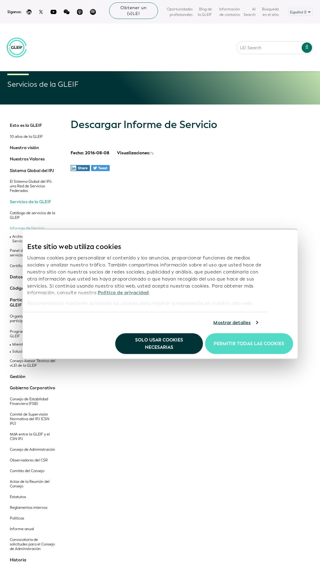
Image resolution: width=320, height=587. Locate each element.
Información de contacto (229, 12)
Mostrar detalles (232, 323)
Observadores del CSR (29, 460)
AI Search (250, 12)
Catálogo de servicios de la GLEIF (32, 215)
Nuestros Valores (27, 159)
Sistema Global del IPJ (32, 171)
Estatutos (18, 497)
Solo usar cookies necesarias (159, 343)
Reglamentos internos (28, 507)
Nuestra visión (24, 148)
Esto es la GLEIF (26, 125)
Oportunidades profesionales (180, 12)
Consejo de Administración (32, 449)
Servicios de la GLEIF (30, 202)
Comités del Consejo (27, 471)
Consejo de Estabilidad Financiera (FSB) (29, 401)
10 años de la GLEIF (26, 136)
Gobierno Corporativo (32, 388)
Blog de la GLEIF (205, 12)
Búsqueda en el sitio (270, 12)
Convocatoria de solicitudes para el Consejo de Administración (32, 544)
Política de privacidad (123, 293)
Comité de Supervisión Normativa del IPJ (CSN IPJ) (29, 419)
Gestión (17, 377)
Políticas (17, 518)
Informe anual (22, 529)
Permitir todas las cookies (249, 343)
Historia (18, 560)
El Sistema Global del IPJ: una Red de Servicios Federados (31, 186)
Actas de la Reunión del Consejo (30, 484)
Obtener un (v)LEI (133, 11)
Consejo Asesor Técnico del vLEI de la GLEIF (32, 363)
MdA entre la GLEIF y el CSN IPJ (30, 436)
